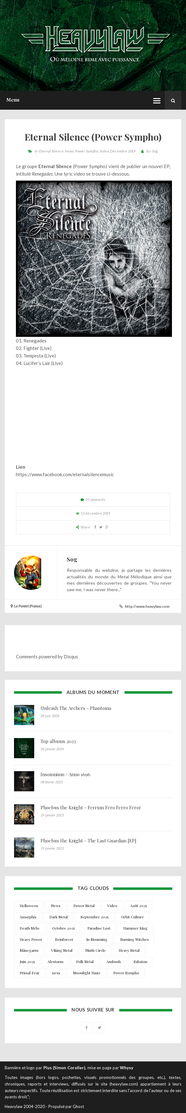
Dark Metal (58, 916)
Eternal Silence (51, 151)
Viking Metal (61, 950)
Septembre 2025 (94, 916)
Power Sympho (86, 151)
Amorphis (28, 916)
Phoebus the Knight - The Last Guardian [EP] (88, 840)
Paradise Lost (98, 928)
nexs (56, 972)
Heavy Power (31, 939)
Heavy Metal (129, 950)
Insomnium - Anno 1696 (65, 774)
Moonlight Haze (86, 972)
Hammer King (135, 928)
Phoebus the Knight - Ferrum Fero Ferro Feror (91, 807)
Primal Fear (29, 972)
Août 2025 (138, 905)
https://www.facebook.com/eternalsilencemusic (65, 474)
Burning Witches (134, 939)
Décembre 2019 (122, 151)
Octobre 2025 (63, 928)
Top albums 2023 (58, 741)
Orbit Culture (132, 916)
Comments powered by (47, 656)
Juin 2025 (27, 961)
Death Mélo (29, 928)
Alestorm (55, 961)
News (69, 151)
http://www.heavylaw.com (147, 606)
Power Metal (84, 905)
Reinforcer (64, 939)
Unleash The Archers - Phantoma (76, 708)
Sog (155, 151)
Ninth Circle (95, 950)
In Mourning (96, 939)
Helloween (29, 905)
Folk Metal (85, 961)
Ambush (113, 961)
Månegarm (29, 950)
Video (104, 151)
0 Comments (95, 499)
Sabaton (140, 961)
